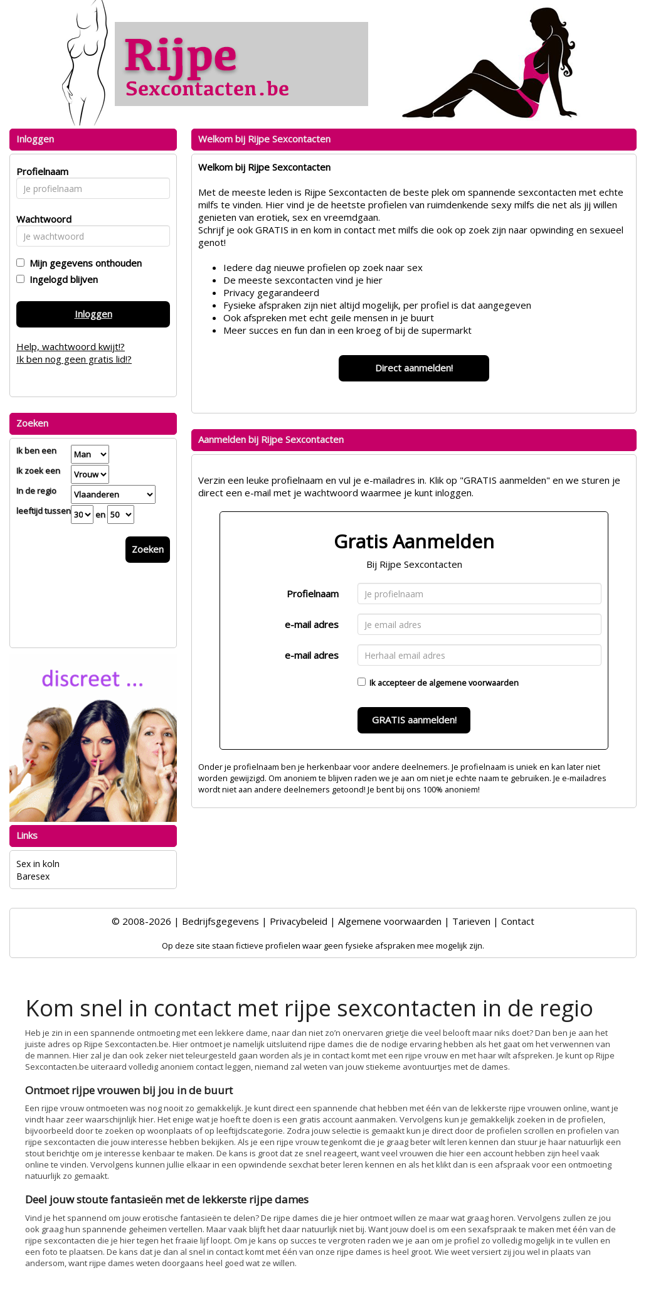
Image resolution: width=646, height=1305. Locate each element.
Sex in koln (38, 864)
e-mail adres (312, 624)
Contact (517, 921)
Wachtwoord (40, 219)
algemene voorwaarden (474, 682)
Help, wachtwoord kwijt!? (70, 346)
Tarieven (471, 921)
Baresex (33, 876)
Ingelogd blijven (61, 279)
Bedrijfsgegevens (220, 921)
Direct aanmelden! (414, 367)
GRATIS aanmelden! (414, 719)
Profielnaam (313, 593)
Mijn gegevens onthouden (83, 263)
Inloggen (93, 313)
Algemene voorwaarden (390, 921)
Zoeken (148, 549)
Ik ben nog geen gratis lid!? (74, 359)
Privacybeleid (298, 921)
